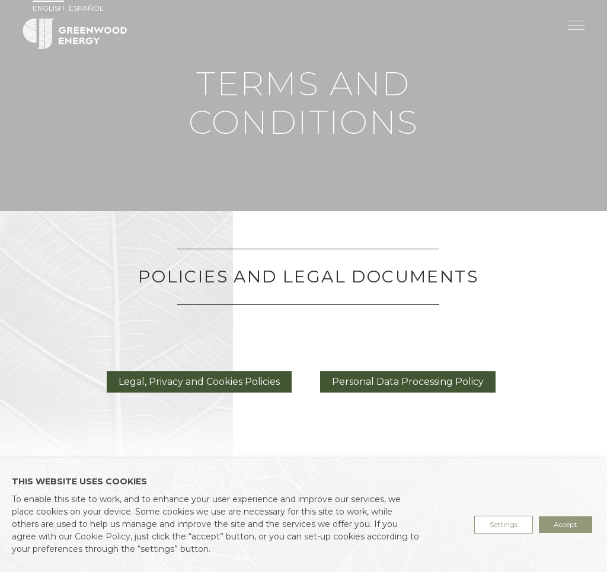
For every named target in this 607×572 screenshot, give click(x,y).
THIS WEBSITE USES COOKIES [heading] (79, 481)
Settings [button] (503, 524)
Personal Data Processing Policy (408, 381)
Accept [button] (565, 524)
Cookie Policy (102, 536)
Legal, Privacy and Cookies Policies (199, 381)
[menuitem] (50, 8)
